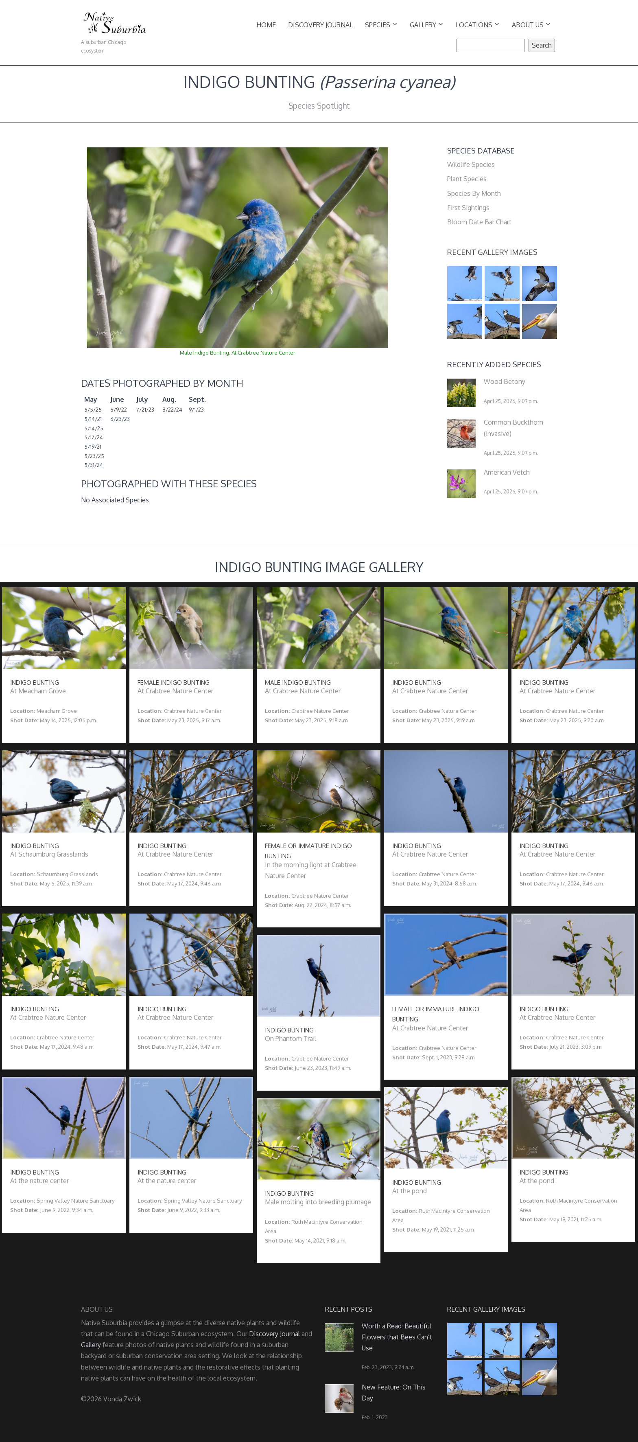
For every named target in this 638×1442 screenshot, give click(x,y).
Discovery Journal (320, 25)
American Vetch (507, 472)
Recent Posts (348, 1309)
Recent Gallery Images (492, 252)
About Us (531, 24)
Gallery (426, 24)
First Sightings (468, 208)
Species (381, 24)
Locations (477, 24)
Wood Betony (504, 381)
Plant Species (467, 179)
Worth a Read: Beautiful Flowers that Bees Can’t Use (397, 1337)
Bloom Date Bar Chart (479, 222)
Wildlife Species (471, 164)
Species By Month (474, 193)
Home (266, 25)
